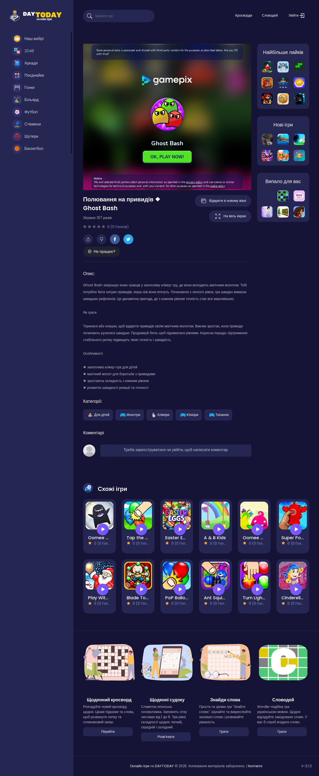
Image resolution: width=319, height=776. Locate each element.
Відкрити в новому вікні (223, 200)
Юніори (188, 414)
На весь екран (230, 216)
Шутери (25, 136)
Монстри (129, 414)
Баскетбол (27, 149)
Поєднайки (28, 75)
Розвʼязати (165, 736)
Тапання (218, 414)
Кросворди (243, 15)
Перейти (108, 731)
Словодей (270, 15)
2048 (23, 51)
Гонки (23, 88)
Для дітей (98, 414)
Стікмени (26, 124)
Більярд (25, 100)
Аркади (25, 63)
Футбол (25, 112)
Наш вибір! (28, 39)
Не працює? (101, 251)
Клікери (159, 414)
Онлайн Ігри (139, 766)
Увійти (296, 15)
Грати (224, 731)
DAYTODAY (164, 766)
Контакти (255, 766)
